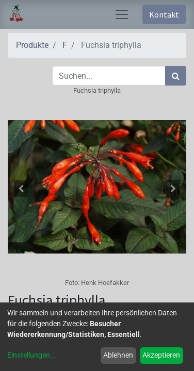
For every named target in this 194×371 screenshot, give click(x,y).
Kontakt (164, 14)
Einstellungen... (31, 355)
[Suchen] (175, 76)
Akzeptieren (161, 355)
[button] (21, 188)
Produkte (32, 45)
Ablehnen (118, 355)
